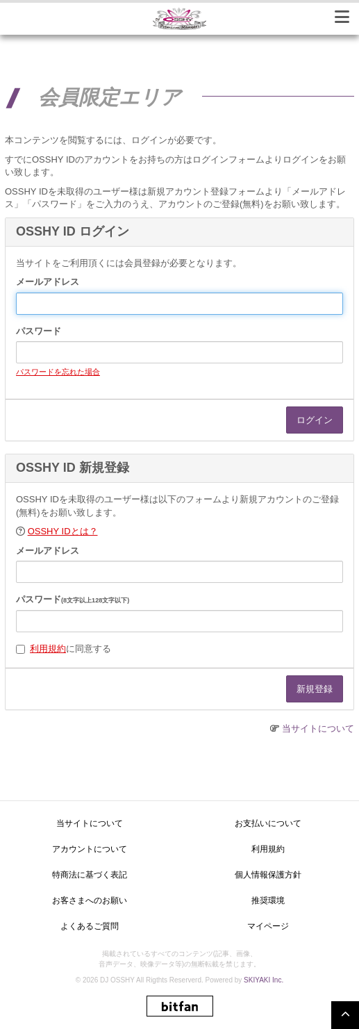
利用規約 (48, 648)
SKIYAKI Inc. (263, 980)
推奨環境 (268, 900)
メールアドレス (47, 282)
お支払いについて (268, 823)
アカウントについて (89, 849)
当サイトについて (318, 728)
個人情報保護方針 (268, 875)
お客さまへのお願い (89, 900)
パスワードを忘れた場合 (58, 372)
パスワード (38, 331)
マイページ (268, 926)
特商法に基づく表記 (89, 875)
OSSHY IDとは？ (63, 531)
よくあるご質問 (89, 926)
